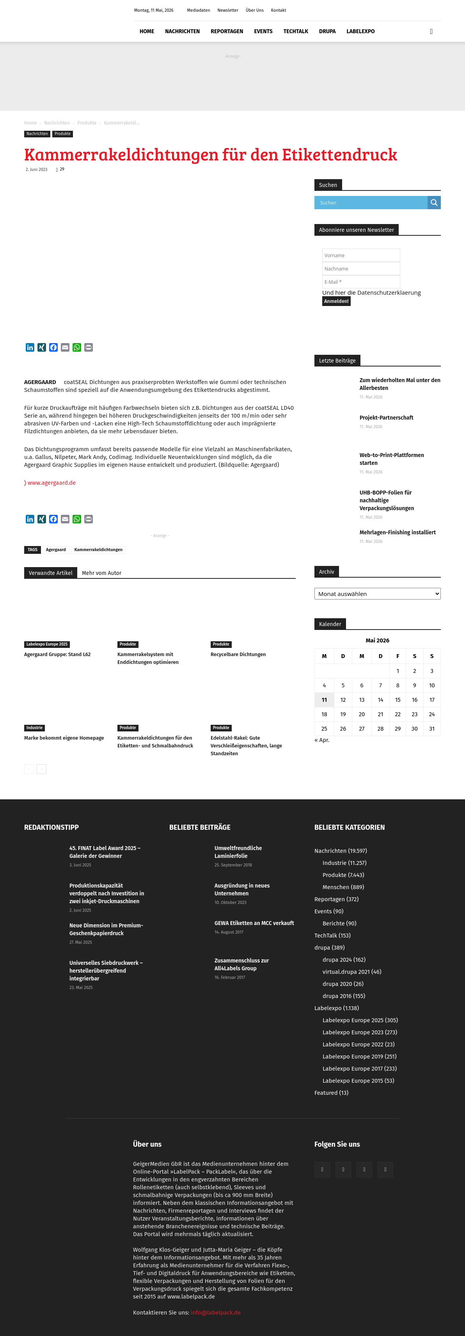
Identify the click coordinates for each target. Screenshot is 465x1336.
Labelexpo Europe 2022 (359, 1044)
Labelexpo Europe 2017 (360, 1068)
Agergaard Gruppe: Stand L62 (57, 654)
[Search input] (373, 202)
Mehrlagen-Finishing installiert (398, 532)
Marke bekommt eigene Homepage (64, 738)
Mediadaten (198, 10)
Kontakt (278, 10)
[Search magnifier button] (434, 202)
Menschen (343, 887)
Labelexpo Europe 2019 (360, 1056)
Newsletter (227, 10)
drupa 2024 (344, 959)
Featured (331, 1092)
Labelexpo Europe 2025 (47, 644)
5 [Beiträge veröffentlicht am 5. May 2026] (343, 685)
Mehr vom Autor (101, 573)
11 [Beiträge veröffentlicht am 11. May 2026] (324, 699)
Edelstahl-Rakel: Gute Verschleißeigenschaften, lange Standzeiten (246, 745)
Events (263, 31)
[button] (431, 32)
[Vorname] (361, 255)
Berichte (340, 923)
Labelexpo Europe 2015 (358, 1080)
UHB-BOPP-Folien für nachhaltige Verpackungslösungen (387, 500)
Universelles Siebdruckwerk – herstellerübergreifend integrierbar (106, 971)
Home (147, 31)
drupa (327, 31)
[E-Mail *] (361, 281)
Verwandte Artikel (51, 573)
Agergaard (56, 549)
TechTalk (296, 31)
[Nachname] (361, 268)
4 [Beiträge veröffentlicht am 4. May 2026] (324, 685)
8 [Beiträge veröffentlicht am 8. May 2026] (397, 685)
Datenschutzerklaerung (389, 292)
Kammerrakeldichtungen (98, 549)
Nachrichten (182, 31)
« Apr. (321, 740)
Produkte (86, 123)
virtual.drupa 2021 (352, 971)
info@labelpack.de (216, 1312)
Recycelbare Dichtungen (238, 654)
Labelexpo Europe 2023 (360, 1032)
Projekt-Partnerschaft (387, 417)
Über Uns (255, 10)
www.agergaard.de (50, 482)
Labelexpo (361, 31)
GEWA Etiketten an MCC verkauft (254, 923)
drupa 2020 (343, 983)
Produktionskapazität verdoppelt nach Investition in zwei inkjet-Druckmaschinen (106, 893)
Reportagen (227, 31)
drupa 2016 (344, 996)
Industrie (35, 728)
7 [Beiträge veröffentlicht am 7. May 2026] (380, 685)
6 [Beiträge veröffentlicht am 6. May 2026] (362, 685)
